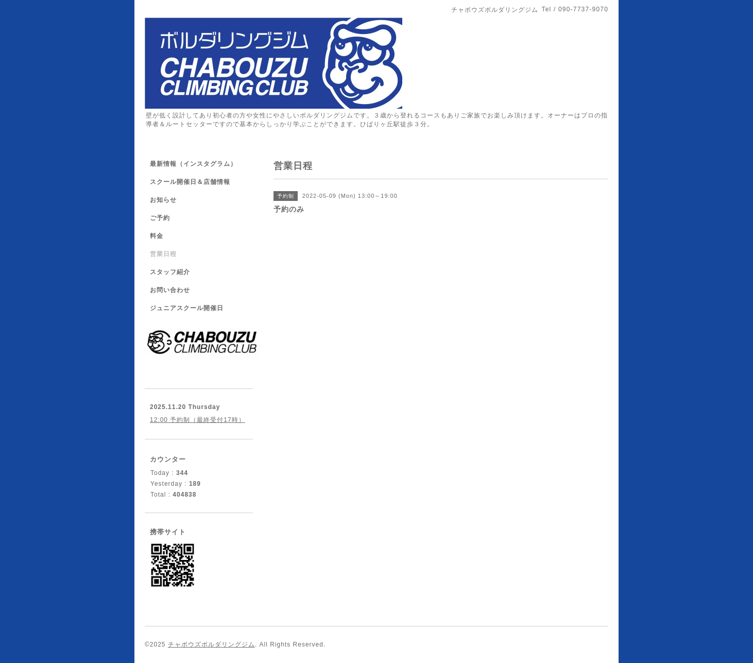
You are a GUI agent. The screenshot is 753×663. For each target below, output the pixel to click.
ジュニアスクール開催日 (187, 308)
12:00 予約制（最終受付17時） (197, 419)
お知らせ (163, 199)
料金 (156, 236)
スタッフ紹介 (170, 272)
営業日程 (163, 254)
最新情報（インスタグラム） (193, 163)
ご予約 (160, 218)
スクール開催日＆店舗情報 (190, 181)
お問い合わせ (170, 290)
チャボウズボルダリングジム (211, 644)
